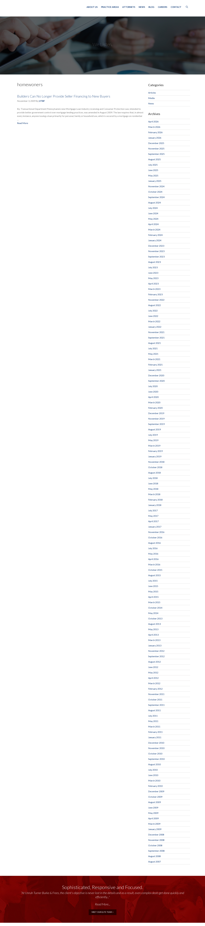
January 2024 (154, 240)
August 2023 (154, 262)
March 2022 (154, 321)
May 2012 (153, 672)
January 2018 (154, 505)
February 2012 (155, 688)
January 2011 (154, 737)
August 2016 (154, 542)
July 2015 (153, 580)
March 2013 (154, 640)
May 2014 (153, 613)
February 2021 (155, 364)
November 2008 (156, 840)
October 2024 (155, 191)
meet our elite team (102, 912)
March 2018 (154, 494)
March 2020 (154, 402)
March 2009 (154, 823)
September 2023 (156, 256)
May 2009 (153, 813)
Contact (176, 7)
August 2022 (154, 305)
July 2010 (153, 769)
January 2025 (154, 181)
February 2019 (155, 451)
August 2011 (154, 710)
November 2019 (156, 418)
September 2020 (156, 380)
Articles (152, 92)
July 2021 (153, 348)
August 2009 (154, 802)
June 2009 (153, 807)
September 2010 (156, 759)
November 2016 (156, 532)
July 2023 (153, 267)
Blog (151, 7)
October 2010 (155, 753)
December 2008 (156, 834)
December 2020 (156, 375)
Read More (22, 123)
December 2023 (156, 245)
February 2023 (155, 294)
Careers (162, 7)
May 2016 (153, 553)
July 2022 (153, 310)
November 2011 (156, 694)
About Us (92, 7)
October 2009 (155, 796)
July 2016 (153, 548)
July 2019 (153, 434)
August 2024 (154, 202)
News (142, 7)
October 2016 (155, 537)
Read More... (102, 904)
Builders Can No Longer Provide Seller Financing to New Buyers (63, 96)
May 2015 (153, 591)
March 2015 (154, 602)
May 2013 (153, 629)
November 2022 (156, 299)
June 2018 (153, 483)
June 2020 (153, 391)
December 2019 (156, 413)
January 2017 (154, 526)
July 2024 (153, 208)
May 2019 (153, 440)
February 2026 (155, 132)
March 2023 (154, 289)
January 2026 (154, 137)
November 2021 (156, 332)
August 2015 (154, 575)
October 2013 (155, 618)
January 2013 (154, 645)
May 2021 (153, 353)
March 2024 (154, 229)
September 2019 (156, 424)
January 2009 (154, 829)
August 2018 (154, 472)
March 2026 (154, 127)
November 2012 (156, 651)
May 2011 (153, 721)
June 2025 (153, 170)
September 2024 (156, 197)
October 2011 (155, 699)
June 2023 (153, 272)
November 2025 (156, 148)
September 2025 (156, 154)
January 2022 (154, 326)
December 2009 (156, 791)
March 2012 (154, 683)
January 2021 (154, 370)
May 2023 (153, 278)
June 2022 (153, 316)
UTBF (42, 101)
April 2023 (153, 283)
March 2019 (154, 445)
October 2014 (155, 607)
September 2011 (156, 705)
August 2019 (154, 429)
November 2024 (156, 186)
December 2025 (156, 143)
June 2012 (153, 667)
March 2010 (154, 780)
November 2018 (156, 461)
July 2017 (153, 510)
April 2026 (153, 121)
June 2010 (153, 775)
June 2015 (153, 586)
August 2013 (154, 623)
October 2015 (155, 569)
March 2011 (154, 726)
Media (151, 98)
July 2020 (153, 386)
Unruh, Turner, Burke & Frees (47, 7)
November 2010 (156, 748)
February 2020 (155, 407)
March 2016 (154, 564)
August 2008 (154, 856)
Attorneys (128, 7)
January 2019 (154, 456)
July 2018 (153, 478)
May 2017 (153, 515)
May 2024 (153, 218)
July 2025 (153, 164)
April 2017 (153, 521)
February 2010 (155, 786)
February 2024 (155, 235)
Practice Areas (110, 7)
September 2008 (156, 850)
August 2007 (154, 861)
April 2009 (153, 818)
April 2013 (153, 634)
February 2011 (155, 732)
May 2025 (153, 175)
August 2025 (154, 159)
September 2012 (156, 656)
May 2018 (153, 488)
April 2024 (153, 224)
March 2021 (154, 359)
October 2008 (155, 845)
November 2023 (156, 251)
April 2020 (153, 397)
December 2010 (156, 742)
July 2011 (153, 715)
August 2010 (154, 764)
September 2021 (156, 337)
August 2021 (154, 343)
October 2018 (155, 467)
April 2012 (153, 678)
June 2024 (153, 213)
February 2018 (155, 499)
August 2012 (154, 661)
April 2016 (153, 559)
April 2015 (153, 596)
